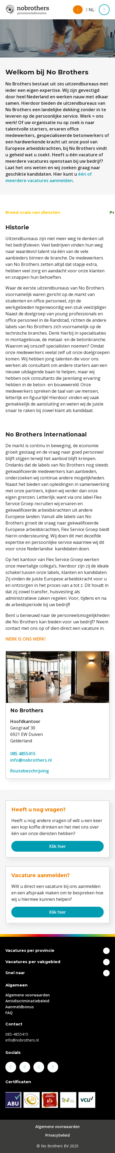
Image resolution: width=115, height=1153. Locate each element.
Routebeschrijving (29, 771)
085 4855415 (23, 754)
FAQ (9, 1012)
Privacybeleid (57, 1135)
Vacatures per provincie (29, 950)
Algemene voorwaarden (27, 994)
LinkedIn (24, 1067)
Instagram (38, 1067)
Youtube (52, 1067)
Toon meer (106, 951)
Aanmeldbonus (19, 1006)
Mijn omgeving (82, 10)
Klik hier (57, 846)
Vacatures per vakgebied (32, 961)
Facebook (10, 1067)
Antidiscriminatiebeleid (27, 1000)
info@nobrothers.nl (31, 760)
